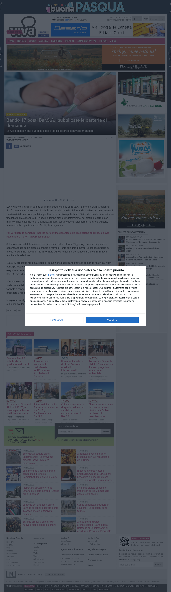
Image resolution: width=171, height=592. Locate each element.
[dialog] (85, 296)
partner (51, 275)
